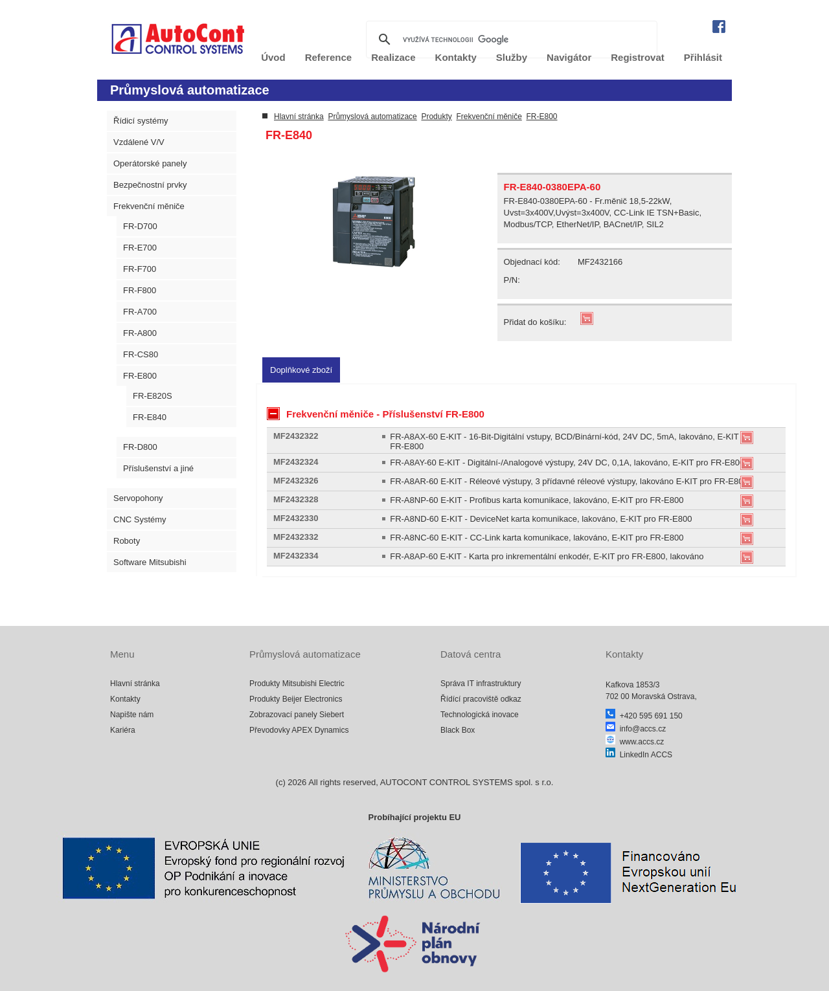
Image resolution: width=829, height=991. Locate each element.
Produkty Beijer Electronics (295, 699)
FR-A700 (140, 312)
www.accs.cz (635, 741)
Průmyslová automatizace (372, 116)
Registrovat (637, 57)
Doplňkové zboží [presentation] (301, 370)
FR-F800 (139, 290)
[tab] (301, 370)
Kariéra (122, 730)
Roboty (126, 541)
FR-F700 (139, 269)
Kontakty (125, 699)
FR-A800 (140, 333)
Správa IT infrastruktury (480, 683)
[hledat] (510, 39)
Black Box (457, 730)
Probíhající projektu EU (414, 817)
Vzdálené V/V (139, 142)
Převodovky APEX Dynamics (298, 730)
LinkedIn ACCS (639, 754)
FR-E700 (140, 247)
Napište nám (131, 714)
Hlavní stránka (299, 116)
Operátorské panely (150, 163)
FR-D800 (140, 447)
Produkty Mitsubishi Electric (297, 683)
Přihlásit (703, 57)
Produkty (436, 116)
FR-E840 (149, 417)
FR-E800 (140, 376)
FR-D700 (140, 226)
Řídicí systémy (140, 121)
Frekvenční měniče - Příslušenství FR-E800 (375, 413)
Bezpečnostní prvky (150, 185)
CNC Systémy (139, 519)
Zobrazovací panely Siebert (296, 714)
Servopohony (138, 498)
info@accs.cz (636, 728)
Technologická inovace (479, 714)
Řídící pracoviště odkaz (480, 699)
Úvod (273, 57)
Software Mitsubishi (150, 562)
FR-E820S (152, 396)
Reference (328, 57)
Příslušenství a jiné (158, 468)
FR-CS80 (140, 354)
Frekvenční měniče (149, 206)
